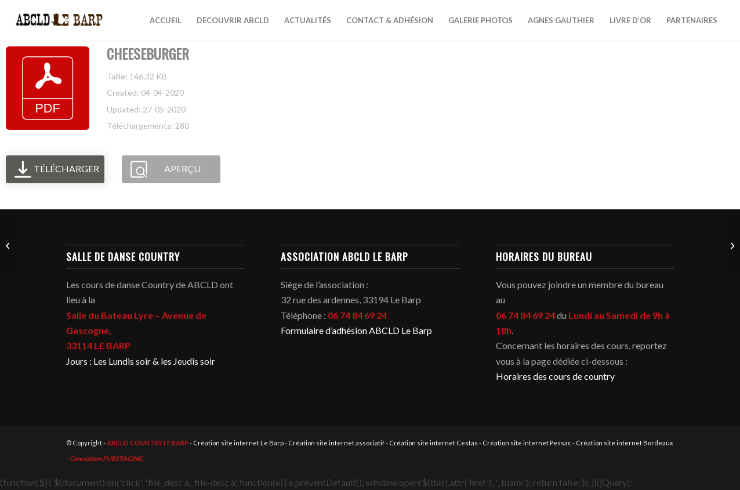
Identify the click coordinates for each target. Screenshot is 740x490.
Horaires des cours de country (555, 376)
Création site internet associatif (336, 443)
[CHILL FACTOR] (9, 245)
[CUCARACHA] (731, 245)
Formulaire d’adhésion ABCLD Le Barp (356, 330)
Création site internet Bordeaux (624, 443)
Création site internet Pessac (527, 443)
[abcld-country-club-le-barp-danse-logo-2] (59, 20)
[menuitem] (165, 20)
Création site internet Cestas (433, 443)
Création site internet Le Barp (238, 443)
